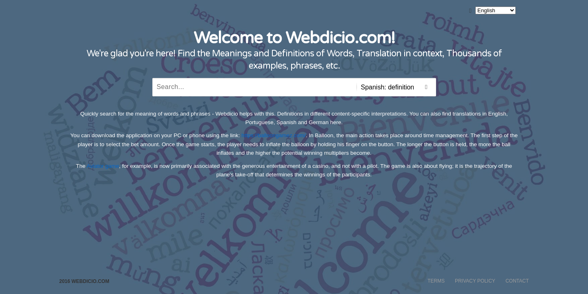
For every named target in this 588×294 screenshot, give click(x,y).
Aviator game (103, 166)
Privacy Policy (475, 281)
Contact (517, 281)
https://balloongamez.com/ (273, 135)
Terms (436, 281)
